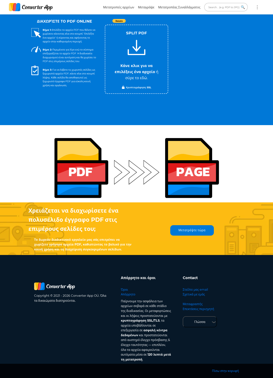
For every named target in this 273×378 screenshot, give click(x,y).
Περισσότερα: (257, 7)
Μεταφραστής (193, 304)
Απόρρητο (128, 294)
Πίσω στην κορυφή (225, 371)
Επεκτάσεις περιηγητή (198, 309)
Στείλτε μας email (195, 289)
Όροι (124, 289)
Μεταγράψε (146, 7)
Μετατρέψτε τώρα (191, 230)
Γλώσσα (199, 322)
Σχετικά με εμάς (194, 294)
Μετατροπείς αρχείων (118, 7)
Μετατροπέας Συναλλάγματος (179, 7)
